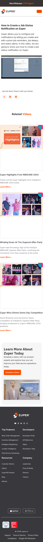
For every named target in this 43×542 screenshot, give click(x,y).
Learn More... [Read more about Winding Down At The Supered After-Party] (6, 257)
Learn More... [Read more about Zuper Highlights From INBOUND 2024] (6, 187)
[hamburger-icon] (39, 11)
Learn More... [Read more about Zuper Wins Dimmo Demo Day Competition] (6, 330)
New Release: (21, 3)
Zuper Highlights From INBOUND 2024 (19, 174)
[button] (4, 97)
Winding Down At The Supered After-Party (21, 242)
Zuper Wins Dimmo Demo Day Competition (21, 313)
